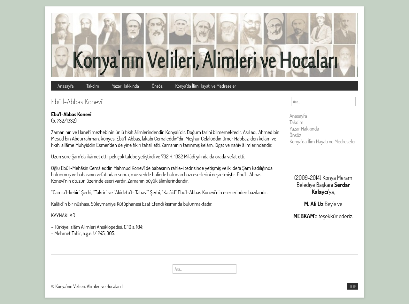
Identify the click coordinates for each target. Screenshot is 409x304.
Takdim (92, 86)
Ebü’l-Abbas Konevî (76, 101)
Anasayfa (65, 86)
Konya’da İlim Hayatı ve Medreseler (205, 86)
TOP (352, 286)
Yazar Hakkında (125, 86)
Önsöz (157, 86)
